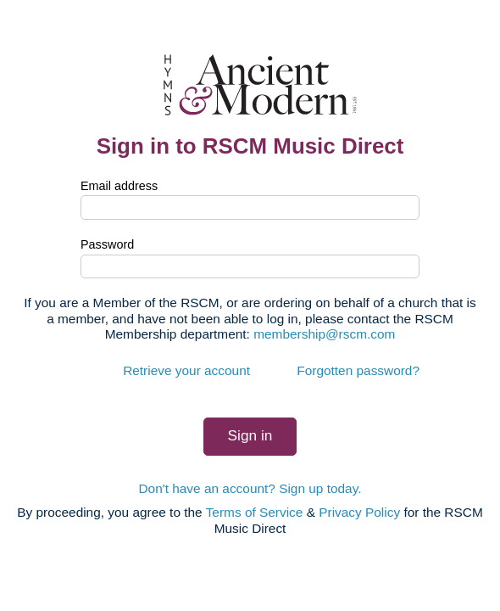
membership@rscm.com (324, 334)
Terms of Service (254, 512)
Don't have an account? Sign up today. (249, 488)
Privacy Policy (359, 512)
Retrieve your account (186, 370)
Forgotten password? (358, 370)
